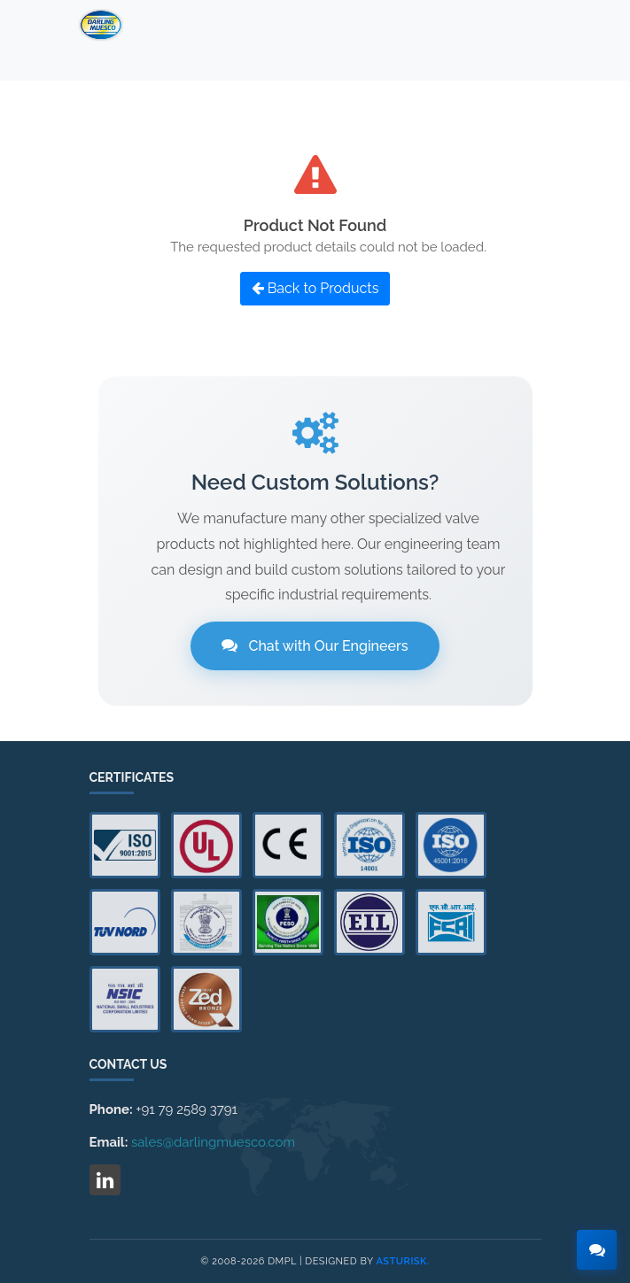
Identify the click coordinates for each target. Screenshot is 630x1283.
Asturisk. (403, 1261)
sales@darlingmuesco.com (213, 1142)
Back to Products (315, 288)
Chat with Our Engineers (315, 646)
